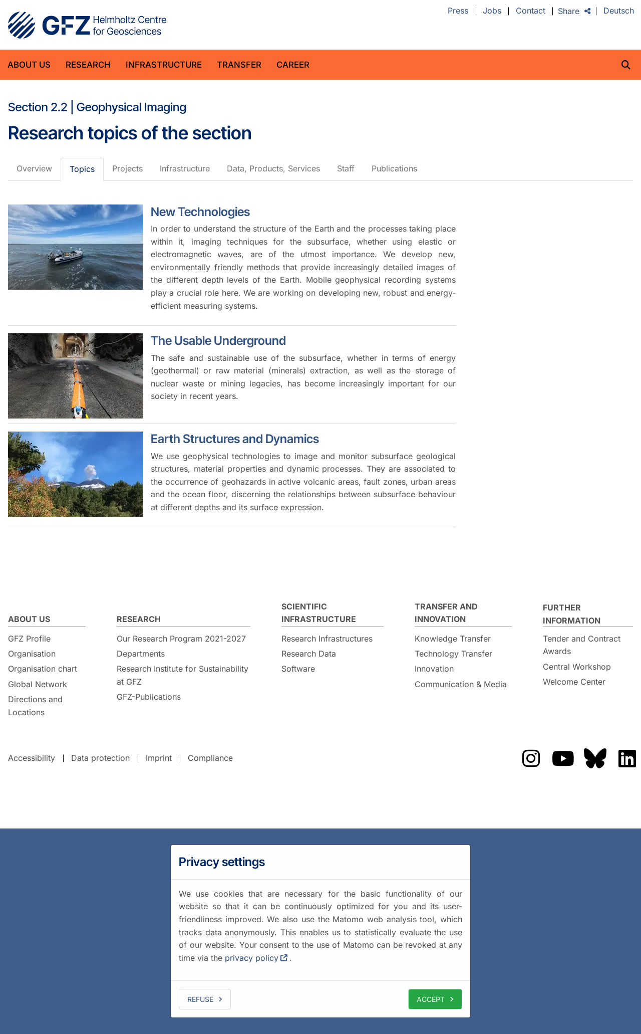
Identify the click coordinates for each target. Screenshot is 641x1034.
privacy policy (251, 958)
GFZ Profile (29, 639)
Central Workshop (577, 667)
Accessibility (31, 758)
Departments (141, 654)
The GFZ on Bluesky (595, 758)
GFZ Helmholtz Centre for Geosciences (87, 25)
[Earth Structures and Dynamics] (75, 474)
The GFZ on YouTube (563, 758)
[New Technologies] (75, 247)
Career (292, 65)
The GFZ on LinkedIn (627, 758)
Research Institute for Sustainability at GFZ (182, 675)
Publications (394, 168)
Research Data (308, 654)
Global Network (37, 684)
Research (88, 65)
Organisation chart (42, 669)
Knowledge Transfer (453, 639)
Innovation (434, 669)
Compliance (210, 758)
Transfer (239, 65)
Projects (127, 168)
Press (458, 11)
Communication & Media (461, 684)
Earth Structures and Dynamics (235, 439)
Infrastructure (164, 65)
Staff (346, 168)
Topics (82, 169)
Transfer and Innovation (446, 613)
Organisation (32, 654)
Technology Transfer (453, 654)
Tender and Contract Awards (581, 645)
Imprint (159, 758)
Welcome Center (574, 682)
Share (568, 11)
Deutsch (618, 11)
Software (298, 669)
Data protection (100, 758)
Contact (530, 11)
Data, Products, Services (273, 168)
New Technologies (200, 211)
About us (29, 65)
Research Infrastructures (327, 639)
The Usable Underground (218, 340)
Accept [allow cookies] (431, 999)
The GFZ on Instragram (531, 758)
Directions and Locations (35, 705)
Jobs (492, 11)
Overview (34, 168)
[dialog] (320, 931)
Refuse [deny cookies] (200, 999)
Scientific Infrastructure (318, 613)
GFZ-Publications (149, 697)
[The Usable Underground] (75, 376)
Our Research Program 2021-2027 (181, 639)
